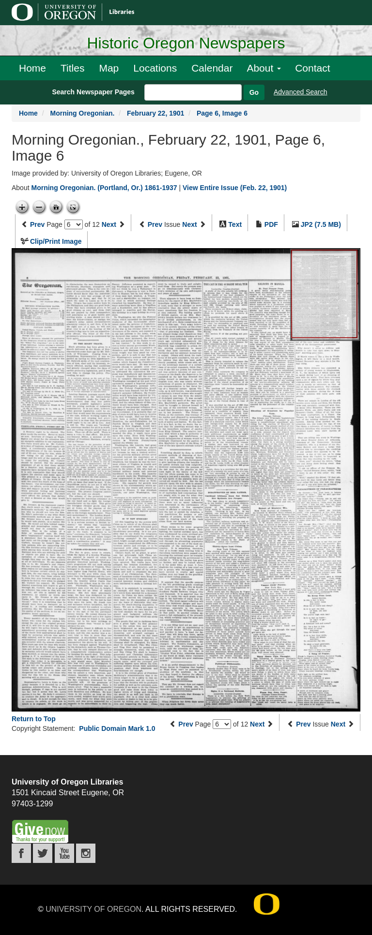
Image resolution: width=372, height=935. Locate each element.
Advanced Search (300, 92)
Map (109, 68)
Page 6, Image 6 (222, 113)
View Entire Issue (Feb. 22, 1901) (235, 188)
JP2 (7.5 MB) (321, 224)
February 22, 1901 (155, 113)
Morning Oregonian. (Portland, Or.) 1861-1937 (104, 188)
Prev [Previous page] (37, 224)
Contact (312, 68)
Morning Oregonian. (82, 113)
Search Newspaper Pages (93, 92)
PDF (271, 224)
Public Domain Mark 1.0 (117, 728)
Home (32, 68)
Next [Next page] (109, 224)
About (264, 68)
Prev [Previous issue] (155, 224)
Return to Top (34, 719)
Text (235, 224)
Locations (155, 68)
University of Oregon (93, 909)
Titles (72, 68)
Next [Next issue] (189, 224)
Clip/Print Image (56, 241)
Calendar (211, 68)
